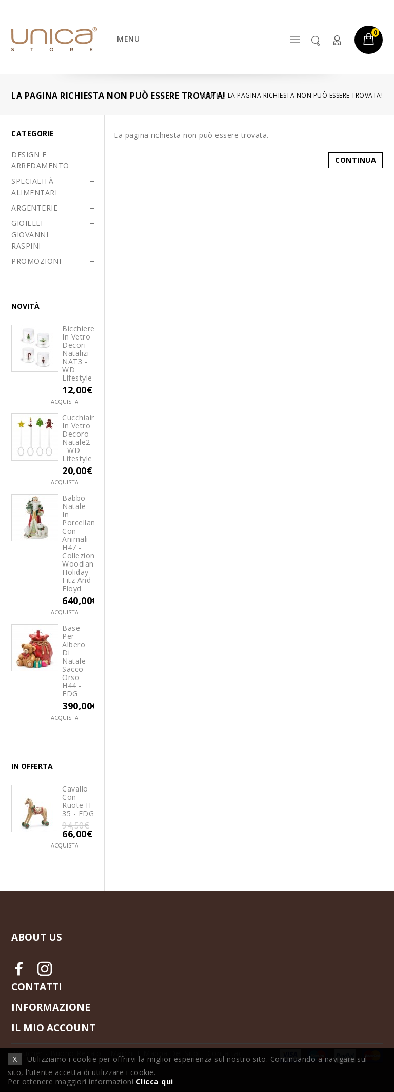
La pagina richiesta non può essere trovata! (305, 95)
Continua (355, 160)
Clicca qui (154, 1081)
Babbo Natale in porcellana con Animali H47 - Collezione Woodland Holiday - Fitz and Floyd (78, 543)
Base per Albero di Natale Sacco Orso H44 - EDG (74, 661)
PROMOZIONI (36, 261)
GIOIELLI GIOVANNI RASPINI (29, 234)
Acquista (64, 401)
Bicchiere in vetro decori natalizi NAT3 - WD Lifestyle (78, 353)
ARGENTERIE (34, 208)
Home (210, 95)
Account (336, 40)
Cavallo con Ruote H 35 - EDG (78, 801)
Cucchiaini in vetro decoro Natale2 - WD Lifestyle (78, 438)
